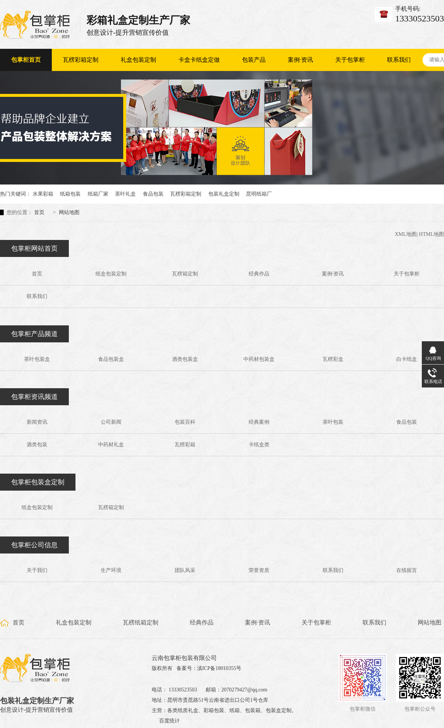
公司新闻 (111, 422)
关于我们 (37, 570)
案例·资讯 (300, 60)
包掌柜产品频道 (34, 334)
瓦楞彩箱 (185, 444)
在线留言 (406, 570)
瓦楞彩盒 (333, 359)
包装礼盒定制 (223, 194)
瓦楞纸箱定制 (140, 622)
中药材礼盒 (111, 444)
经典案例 (259, 422)
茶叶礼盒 (125, 194)
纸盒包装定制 (111, 274)
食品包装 (153, 194)
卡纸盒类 (259, 444)
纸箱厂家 (98, 194)
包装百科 (185, 422)
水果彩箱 (43, 194)
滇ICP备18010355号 (219, 668)
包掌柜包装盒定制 (37, 482)
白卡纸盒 (406, 359)
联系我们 (399, 60)
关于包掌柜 (350, 60)
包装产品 (254, 60)
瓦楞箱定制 (185, 274)
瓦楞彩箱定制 (80, 60)
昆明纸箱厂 (259, 194)
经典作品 (259, 274)
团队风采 (185, 570)
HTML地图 (431, 234)
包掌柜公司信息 (34, 545)
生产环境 (111, 570)
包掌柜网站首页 (34, 248)
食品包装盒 (111, 359)
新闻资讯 (37, 422)
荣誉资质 (259, 570)
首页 (39, 212)
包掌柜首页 (26, 60)
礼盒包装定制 (138, 60)
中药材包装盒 (259, 359)
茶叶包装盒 (37, 359)
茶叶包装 (333, 422)
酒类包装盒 (185, 359)
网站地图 (69, 212)
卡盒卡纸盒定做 (199, 60)
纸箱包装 (70, 194)
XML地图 (406, 234)
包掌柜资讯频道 (34, 396)
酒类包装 (37, 444)
